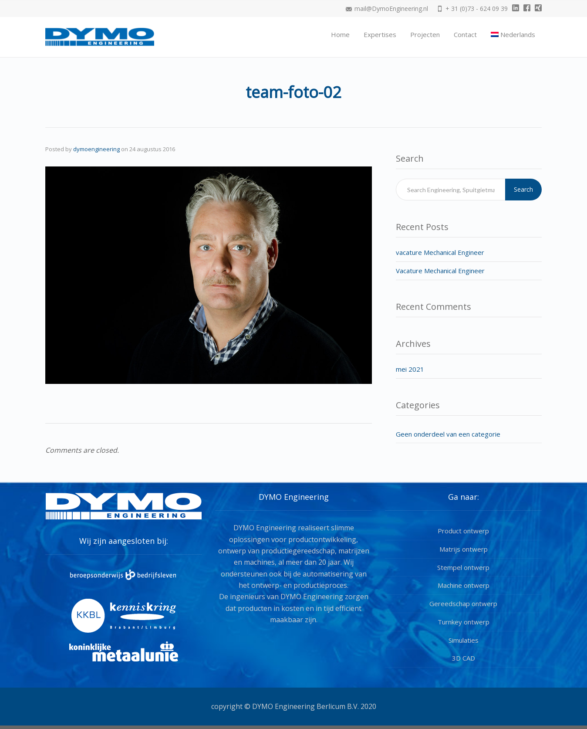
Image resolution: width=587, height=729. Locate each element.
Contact (465, 34)
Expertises (380, 34)
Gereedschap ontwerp (463, 603)
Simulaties (464, 640)
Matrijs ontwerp (463, 549)
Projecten (425, 34)
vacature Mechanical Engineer (440, 252)
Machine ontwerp (463, 585)
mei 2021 (410, 369)
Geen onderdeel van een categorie (448, 434)
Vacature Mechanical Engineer (440, 270)
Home (340, 34)
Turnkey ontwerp (463, 621)
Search (523, 189)
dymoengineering (96, 149)
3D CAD (463, 658)
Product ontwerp (463, 530)
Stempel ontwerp (463, 567)
